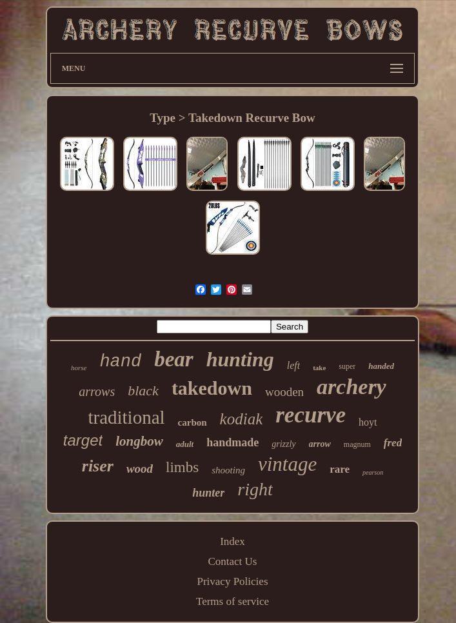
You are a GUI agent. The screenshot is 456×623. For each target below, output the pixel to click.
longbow (139, 441)
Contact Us (232, 561)
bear (173, 359)
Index (232, 541)
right (254, 489)
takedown (212, 388)
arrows (97, 391)
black (143, 390)
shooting (228, 470)
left (293, 365)
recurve (310, 415)
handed (381, 366)
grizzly (283, 444)
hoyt (368, 422)
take (319, 367)
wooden (284, 392)
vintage (287, 464)
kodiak (241, 419)
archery (351, 387)
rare (340, 469)
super (347, 366)
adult (184, 444)
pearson (372, 472)
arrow (320, 444)
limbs (182, 467)
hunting (240, 359)
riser (98, 466)
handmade (232, 442)
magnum (357, 444)
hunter (208, 492)
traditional (126, 417)
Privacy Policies (232, 581)
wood (139, 468)
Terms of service (232, 601)
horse (78, 367)
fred (393, 443)
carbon (192, 422)
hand (120, 361)
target (83, 440)
